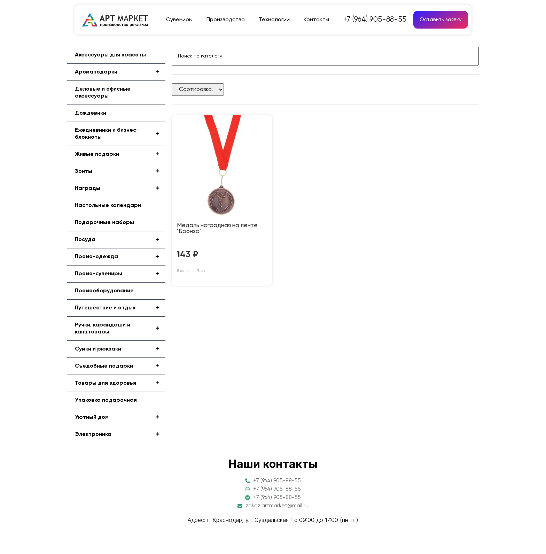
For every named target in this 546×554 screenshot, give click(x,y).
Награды (120, 188)
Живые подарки (120, 154)
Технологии (274, 20)
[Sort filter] (198, 89)
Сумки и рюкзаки (120, 349)
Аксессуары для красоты (110, 55)
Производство (225, 20)
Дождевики (90, 113)
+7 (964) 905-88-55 (374, 19)
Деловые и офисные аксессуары (103, 92)
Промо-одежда (120, 256)
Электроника (120, 434)
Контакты (316, 20)
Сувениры (179, 20)
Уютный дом (120, 417)
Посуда (120, 239)
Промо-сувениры (120, 274)
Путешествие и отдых (120, 308)
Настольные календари (108, 205)
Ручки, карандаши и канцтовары (120, 328)
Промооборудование (104, 291)
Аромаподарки (120, 72)
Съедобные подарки (120, 366)
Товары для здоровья (120, 383)
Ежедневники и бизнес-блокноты (120, 134)
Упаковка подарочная (106, 400)
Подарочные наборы (104, 222)
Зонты (120, 171)
